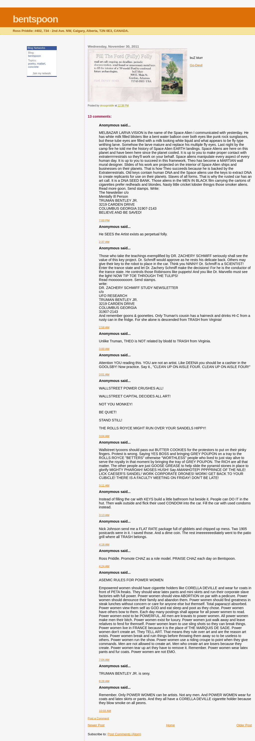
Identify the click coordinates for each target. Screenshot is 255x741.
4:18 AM (104, 544)
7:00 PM (104, 220)
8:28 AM (104, 681)
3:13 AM (104, 515)
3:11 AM (104, 485)
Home (170, 725)
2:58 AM (104, 327)
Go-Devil (196, 65)
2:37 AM (104, 241)
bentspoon (35, 19)
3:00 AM (104, 348)
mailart (41, 63)
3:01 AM (104, 374)
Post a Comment (98, 718)
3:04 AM (104, 436)
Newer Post (96, 725)
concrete (33, 66)
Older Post (244, 725)
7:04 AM (104, 659)
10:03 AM (105, 710)
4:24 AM (104, 566)
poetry (32, 63)
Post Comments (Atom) (124, 734)
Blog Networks (36, 47)
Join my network (42, 73)
